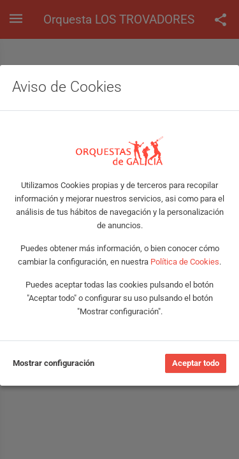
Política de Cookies (184, 261)
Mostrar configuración (53, 363)
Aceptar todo (195, 363)
